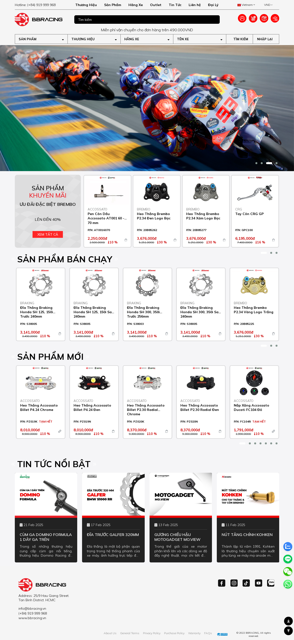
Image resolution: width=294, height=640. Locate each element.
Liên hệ (195, 5)
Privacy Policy (151, 633)
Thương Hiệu (86, 5)
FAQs (208, 633)
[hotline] (41, 5)
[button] (256, 163)
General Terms (129, 633)
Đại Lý (213, 5)
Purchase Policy (174, 633)
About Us (110, 633)
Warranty (194, 633)
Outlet (155, 5)
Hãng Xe (135, 5)
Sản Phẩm (112, 5)
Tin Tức (175, 5)
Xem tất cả (47, 234)
